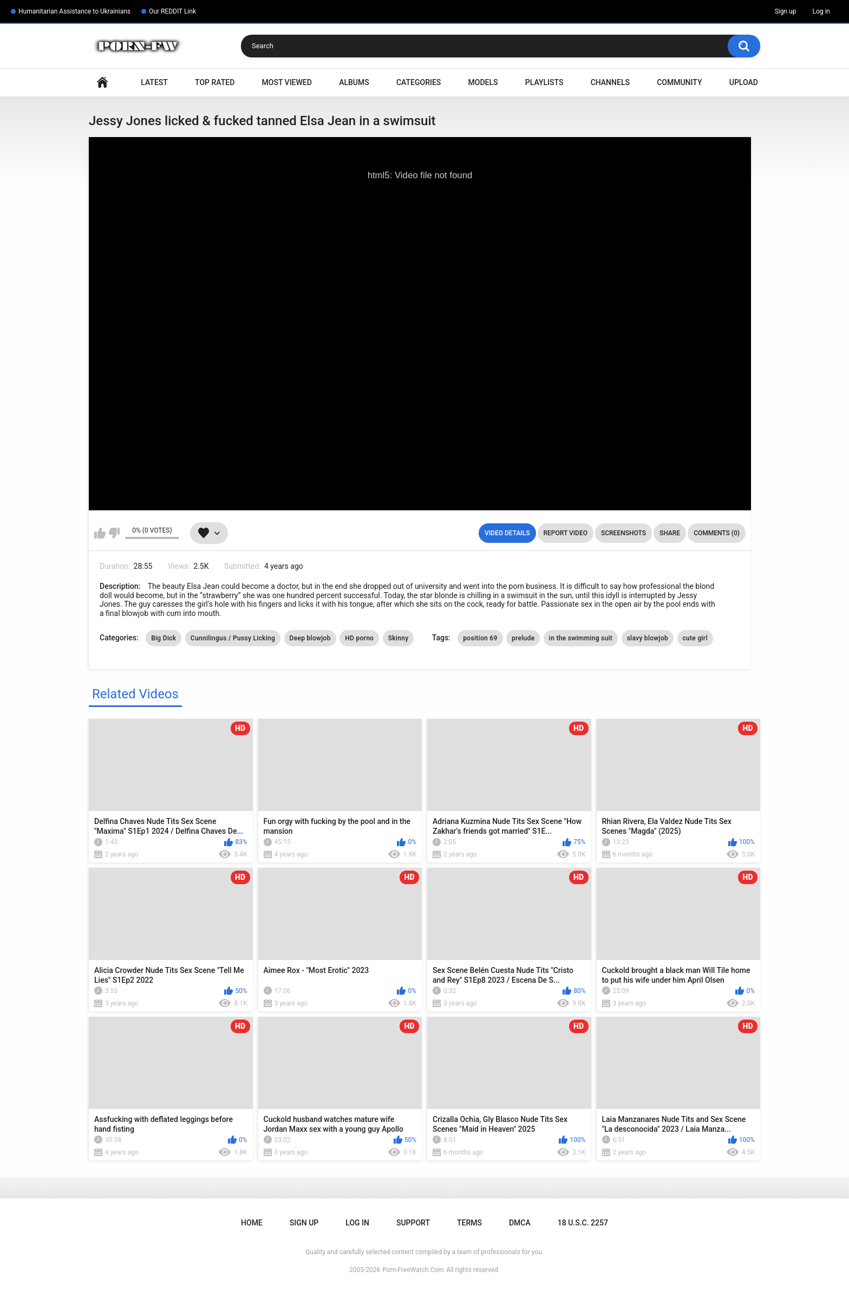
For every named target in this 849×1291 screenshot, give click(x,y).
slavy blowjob (647, 638)
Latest (154, 82)
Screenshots (623, 533)
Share (669, 533)
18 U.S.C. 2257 (583, 1222)
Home (102, 82)
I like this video (100, 533)
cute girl (695, 638)
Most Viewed (287, 82)
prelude (523, 638)
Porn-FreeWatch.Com (413, 1270)
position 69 (480, 638)
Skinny (398, 638)
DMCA (520, 1222)
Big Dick (163, 638)
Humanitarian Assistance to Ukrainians (74, 11)
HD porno (359, 638)
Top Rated (214, 82)
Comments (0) (717, 533)
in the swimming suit (580, 638)
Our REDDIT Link (172, 11)
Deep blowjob (310, 638)
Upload (743, 82)
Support (413, 1222)
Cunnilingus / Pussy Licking (233, 638)
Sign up (785, 11)
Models (483, 82)
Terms (469, 1222)
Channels (610, 82)
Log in (821, 11)
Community (679, 82)
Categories (418, 82)
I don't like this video (114, 533)
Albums (354, 82)
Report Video (565, 533)
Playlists (544, 82)
